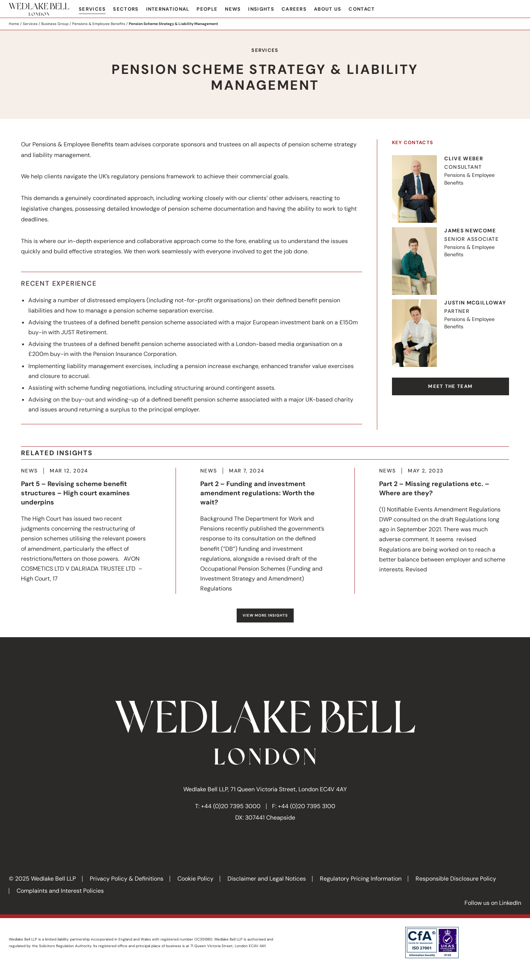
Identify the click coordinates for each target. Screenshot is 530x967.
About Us (327, 9)
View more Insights (265, 615)
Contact (362, 9)
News (233, 9)
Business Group (54, 23)
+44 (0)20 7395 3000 (231, 806)
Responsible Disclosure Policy (456, 878)
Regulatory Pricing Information (361, 878)
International (168, 9)
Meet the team (450, 386)
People (207, 9)
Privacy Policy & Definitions (126, 878)
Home (14, 23)
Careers (294, 9)
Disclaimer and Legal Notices (266, 878)
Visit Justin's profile (450, 333)
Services (92, 9)
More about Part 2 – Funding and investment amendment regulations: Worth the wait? (265, 531)
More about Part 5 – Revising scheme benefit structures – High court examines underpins (86, 526)
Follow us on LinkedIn (492, 903)
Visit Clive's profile (450, 189)
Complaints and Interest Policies (60, 891)
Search (515, 9)
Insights (261, 9)
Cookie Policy (195, 878)
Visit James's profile (450, 261)
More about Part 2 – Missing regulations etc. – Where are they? (444, 521)
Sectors (125, 9)
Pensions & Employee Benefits (98, 23)
